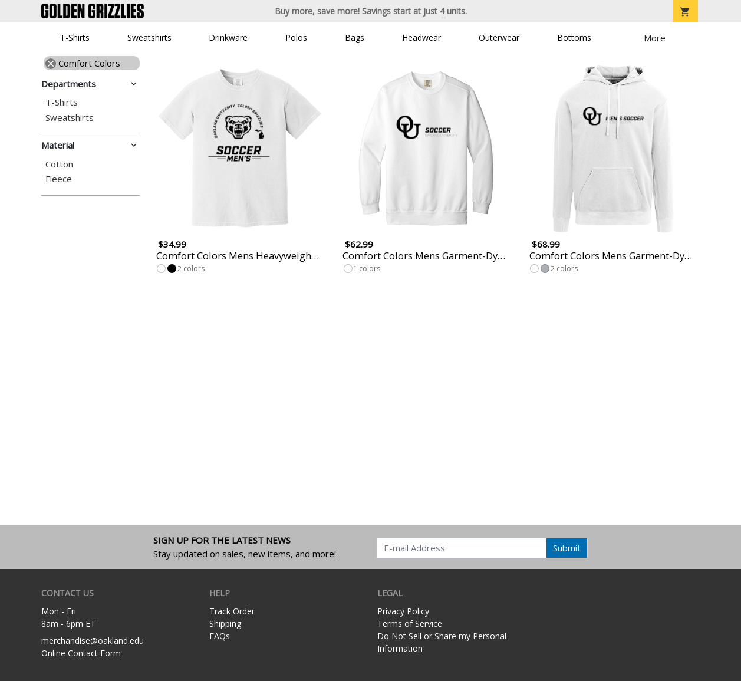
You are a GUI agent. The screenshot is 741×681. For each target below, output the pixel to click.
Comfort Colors (82, 63)
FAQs (219, 635)
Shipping (225, 623)
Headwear (421, 37)
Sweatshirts (149, 37)
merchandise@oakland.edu (92, 640)
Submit (567, 548)
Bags (354, 37)
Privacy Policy (403, 611)
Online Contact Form (81, 653)
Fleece (58, 179)
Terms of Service (409, 623)
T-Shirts (75, 37)
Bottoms (574, 37)
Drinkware (228, 37)
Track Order (232, 611)
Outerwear (499, 37)
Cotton (59, 164)
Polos (296, 37)
